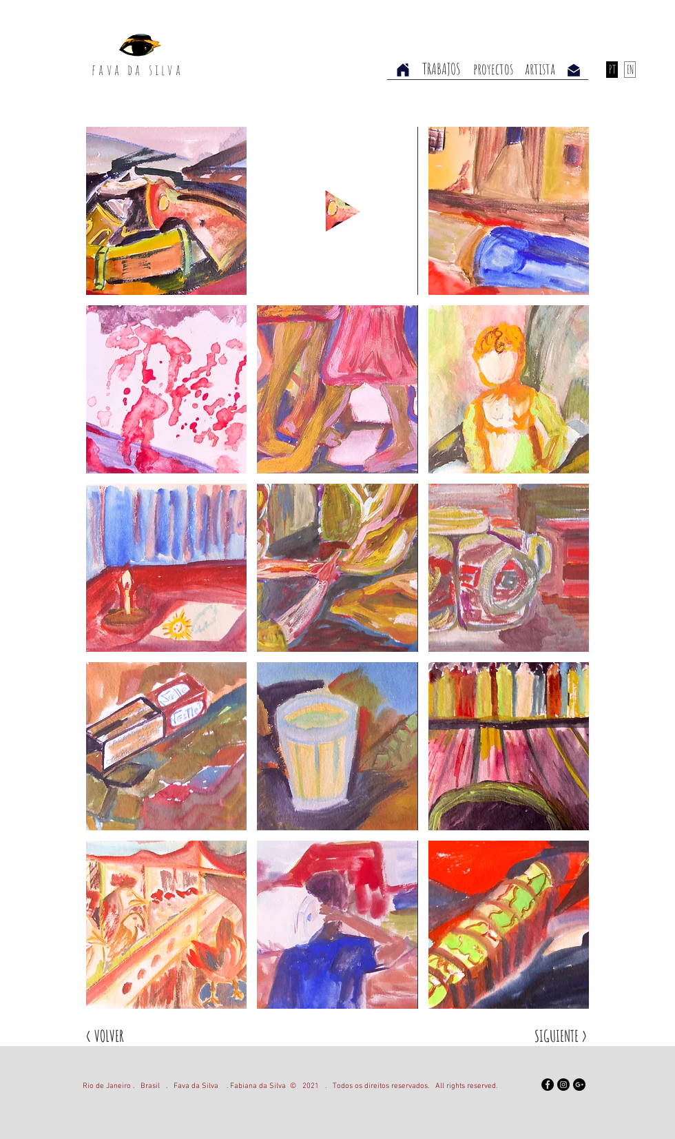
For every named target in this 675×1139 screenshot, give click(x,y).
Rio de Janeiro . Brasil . (128, 1086)
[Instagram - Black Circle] (563, 1084)
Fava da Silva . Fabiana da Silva (230, 1086)
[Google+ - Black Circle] (579, 1084)
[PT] (612, 69)
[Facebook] (547, 1084)
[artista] (540, 69)
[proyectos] (493, 69)
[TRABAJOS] (441, 69)
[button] (166, 211)
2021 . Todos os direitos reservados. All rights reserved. (396, 1086)
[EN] (630, 69)
